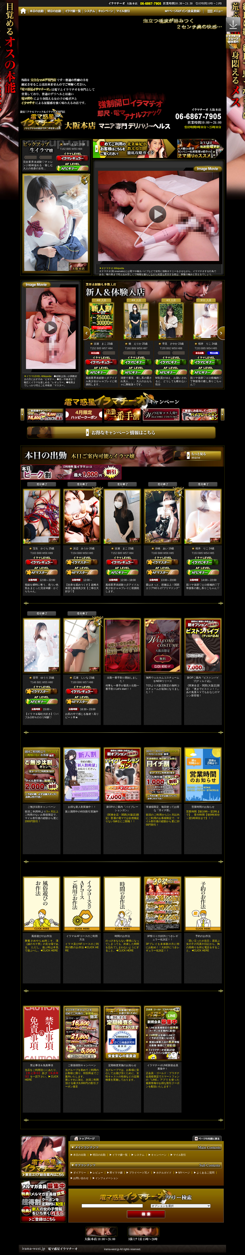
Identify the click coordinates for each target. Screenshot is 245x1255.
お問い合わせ (81, 1178)
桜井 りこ (204, 343)
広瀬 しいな (81, 677)
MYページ (184, 1172)
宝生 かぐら (40, 548)
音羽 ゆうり (40, 677)
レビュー (98, 1172)
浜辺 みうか (81, 548)
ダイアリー (79, 1172)
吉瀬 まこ (100, 343)
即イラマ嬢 (116, 1172)
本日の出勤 (79, 1154)
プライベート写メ (139, 1172)
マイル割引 (179, 1154)
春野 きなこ (71, 144)
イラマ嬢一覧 (120, 1154)
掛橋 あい (161, 548)
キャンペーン (158, 1154)
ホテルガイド (164, 1172)
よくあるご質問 (205, 1172)
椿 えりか (135, 343)
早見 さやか (169, 343)
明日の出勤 (99, 1154)
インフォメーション (106, 1178)
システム (139, 1154)
